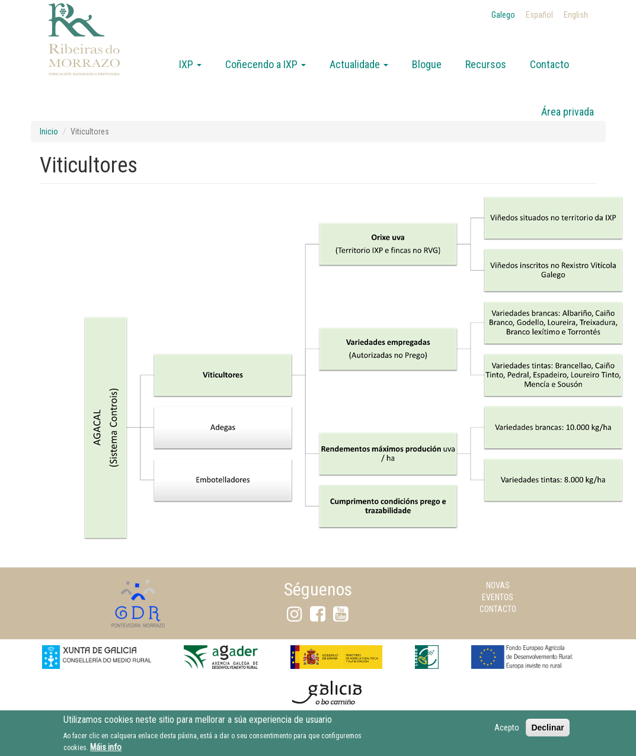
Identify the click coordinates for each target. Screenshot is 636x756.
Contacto (549, 64)
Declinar (547, 729)
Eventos (497, 597)
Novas (498, 585)
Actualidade (359, 64)
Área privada (567, 111)
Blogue (427, 64)
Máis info (106, 749)
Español (539, 15)
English (576, 15)
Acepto (506, 729)
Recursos (485, 64)
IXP (190, 64)
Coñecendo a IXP (265, 64)
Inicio (49, 131)
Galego (503, 15)
